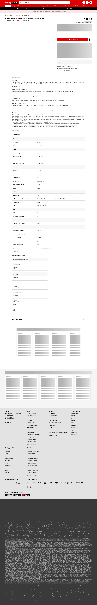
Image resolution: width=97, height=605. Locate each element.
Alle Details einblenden (18, 251)
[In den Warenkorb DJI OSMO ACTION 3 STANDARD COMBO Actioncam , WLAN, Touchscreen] (72, 39)
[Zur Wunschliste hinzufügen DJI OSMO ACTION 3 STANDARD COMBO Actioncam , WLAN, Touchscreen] (90, 39)
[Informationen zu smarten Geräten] (20, 503)
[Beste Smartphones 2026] (32, 460)
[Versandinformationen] (31, 415)
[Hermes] (12, 483)
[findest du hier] (10, 415)
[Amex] (45, 483)
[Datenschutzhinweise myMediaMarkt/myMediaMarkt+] (47, 501)
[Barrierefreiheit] (35, 503)
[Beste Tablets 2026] (31, 467)
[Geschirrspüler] (7, 465)
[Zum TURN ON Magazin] (31, 449)
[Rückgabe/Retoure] (30, 432)
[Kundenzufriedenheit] (53, 415)
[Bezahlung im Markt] (67, 483)
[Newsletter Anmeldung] (31, 427)
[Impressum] (29, 503)
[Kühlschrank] (73, 415)
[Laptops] (73, 422)
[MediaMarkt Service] (31, 417)
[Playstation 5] (73, 424)
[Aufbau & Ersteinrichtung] (32, 430)
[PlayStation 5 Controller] (9, 469)
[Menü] (8, 6)
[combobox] (46, 2)
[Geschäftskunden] (30, 429)
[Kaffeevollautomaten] (9, 458)
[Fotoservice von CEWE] (31, 422)
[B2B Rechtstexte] (42, 503)
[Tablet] (72, 430)
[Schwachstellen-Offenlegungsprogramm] (57, 430)
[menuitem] (16, 6)
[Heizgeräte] (73, 418)
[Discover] (29, 487)
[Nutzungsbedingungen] (8, 503)
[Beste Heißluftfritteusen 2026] (32, 463)
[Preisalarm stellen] (87, 2)
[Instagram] (11, 423)
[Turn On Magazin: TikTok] (32, 474)
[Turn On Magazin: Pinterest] (32, 472)
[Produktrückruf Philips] (31, 437)
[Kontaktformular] (10, 418)
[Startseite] (6, 15)
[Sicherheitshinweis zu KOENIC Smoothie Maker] (36, 436)
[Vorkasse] (62, 483)
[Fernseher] (73, 427)
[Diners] (73, 483)
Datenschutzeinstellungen (84, 502)
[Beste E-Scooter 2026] (31, 453)
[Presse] (50, 427)
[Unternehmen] (52, 413)
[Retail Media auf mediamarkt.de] (55, 424)
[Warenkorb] (90, 2)
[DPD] (18, 483)
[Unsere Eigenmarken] (53, 420)
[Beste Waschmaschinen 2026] (32, 458)
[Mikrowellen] (7, 463)
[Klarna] (83, 483)
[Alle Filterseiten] (74, 436)
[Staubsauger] (73, 425)
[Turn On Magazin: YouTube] (32, 475)
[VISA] (56, 483)
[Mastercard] (51, 483)
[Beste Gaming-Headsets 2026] (33, 451)
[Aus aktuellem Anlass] (31, 456)
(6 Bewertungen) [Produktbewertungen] (24, 20)
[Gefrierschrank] (74, 429)
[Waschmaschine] (74, 413)
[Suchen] (20, 2)
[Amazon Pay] (78, 483)
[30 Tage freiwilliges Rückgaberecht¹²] (34, 434)
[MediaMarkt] (11, 2)
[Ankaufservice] (29, 420)
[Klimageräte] (73, 417)
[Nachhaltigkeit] (52, 429)
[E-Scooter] (73, 420)
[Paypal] (40, 483)
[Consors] (29, 483)
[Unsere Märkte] (52, 418)
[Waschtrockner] (8, 472)
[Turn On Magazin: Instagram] (32, 470)
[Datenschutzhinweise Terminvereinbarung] (54, 503)
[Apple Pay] (34, 483)
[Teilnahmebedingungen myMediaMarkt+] (30, 501)
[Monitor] (6, 474)
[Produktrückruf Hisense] (31, 441)
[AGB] (5, 501)
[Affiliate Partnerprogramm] (32, 425)
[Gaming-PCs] (7, 467)
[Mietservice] (29, 443)
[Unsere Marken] (52, 425)
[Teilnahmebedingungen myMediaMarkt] (14, 501)
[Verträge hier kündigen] (31, 444)
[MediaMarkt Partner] (53, 435)
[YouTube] (8, 423)
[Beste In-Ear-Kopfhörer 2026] (32, 469)
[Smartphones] (74, 432)
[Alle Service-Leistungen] (31, 413)
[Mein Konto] (83, 2)
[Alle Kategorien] (74, 434)
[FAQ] (28, 418)
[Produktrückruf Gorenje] (31, 439)
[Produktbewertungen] (16, 20)
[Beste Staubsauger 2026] (32, 465)
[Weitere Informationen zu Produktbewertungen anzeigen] (28, 21)
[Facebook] (6, 423)
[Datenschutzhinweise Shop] (62, 501)
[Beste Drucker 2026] (31, 455)
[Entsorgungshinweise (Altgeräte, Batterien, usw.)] (36, 424)
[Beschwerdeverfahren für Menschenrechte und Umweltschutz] (59, 433)
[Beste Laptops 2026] (31, 462)
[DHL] (7, 483)
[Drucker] (6, 470)
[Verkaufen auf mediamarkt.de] (55, 422)
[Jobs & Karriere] (52, 417)
